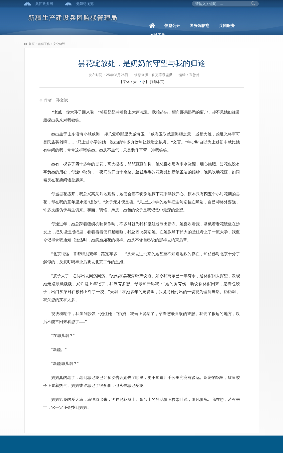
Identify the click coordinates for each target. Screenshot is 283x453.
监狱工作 (157, 35)
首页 (32, 44)
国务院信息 (200, 25)
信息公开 (172, 25)
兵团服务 (227, 25)
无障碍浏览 (85, 4)
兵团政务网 (44, 4)
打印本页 (157, 82)
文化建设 (59, 44)
